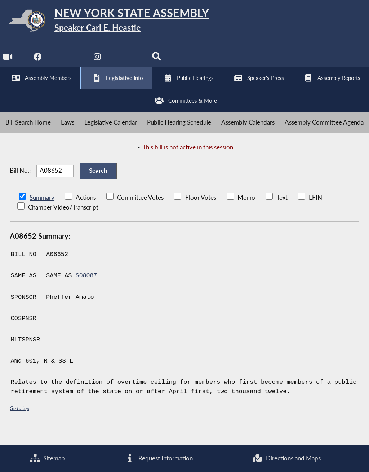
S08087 (87, 289)
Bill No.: (20, 182)
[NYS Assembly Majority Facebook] (38, 62)
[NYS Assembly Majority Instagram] (98, 62)
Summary (42, 211)
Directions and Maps (287, 458)
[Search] (158, 62)
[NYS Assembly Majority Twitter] (68, 62)
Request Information (158, 458)
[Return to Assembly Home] (111, 22)
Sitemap (47, 458)
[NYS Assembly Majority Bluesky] (128, 62)
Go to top (19, 422)
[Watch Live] (8, 62)
